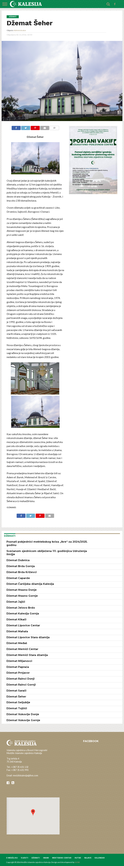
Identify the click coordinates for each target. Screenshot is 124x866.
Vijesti (24, 858)
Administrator (20, 30)
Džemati (35, 858)
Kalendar (100, 858)
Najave (87, 858)
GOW (77, 862)
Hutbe (78, 858)
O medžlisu (12, 858)
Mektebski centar (61, 858)
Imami (46, 858)
